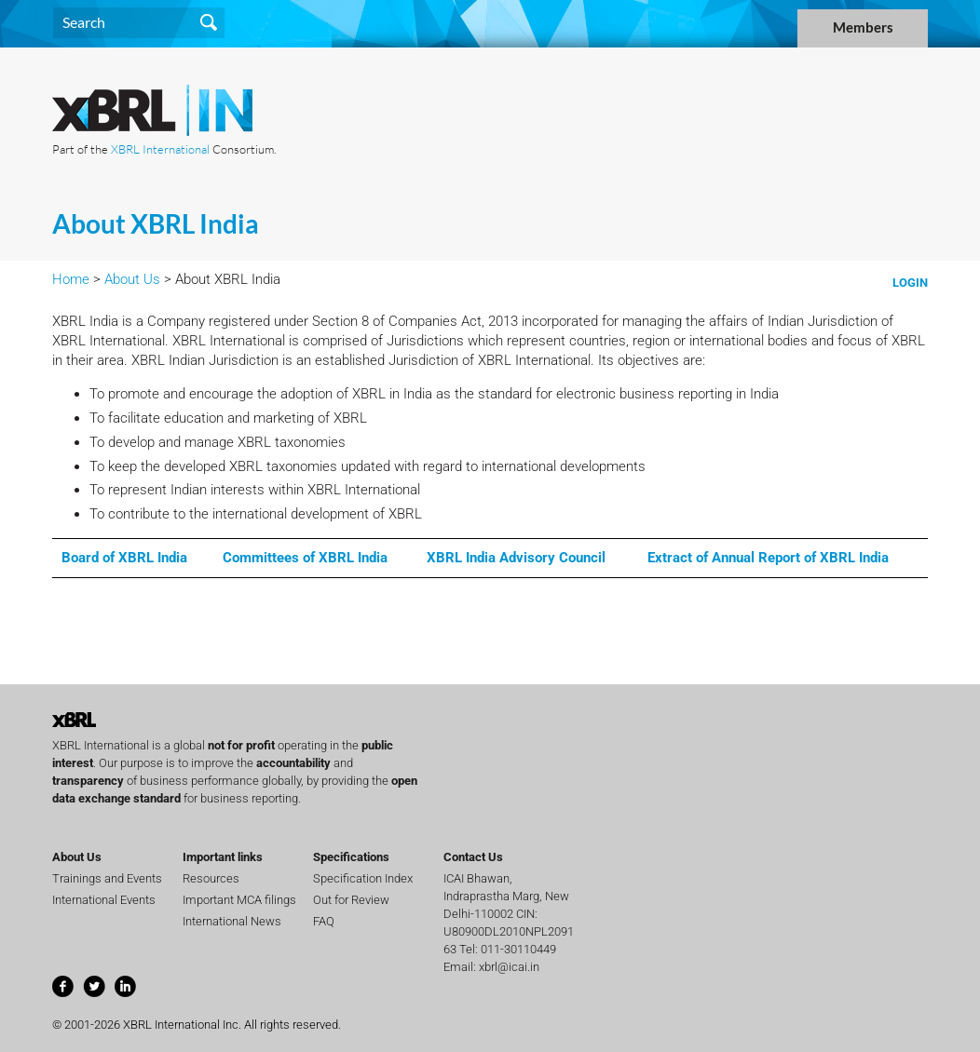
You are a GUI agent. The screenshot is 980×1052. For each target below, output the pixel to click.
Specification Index (363, 878)
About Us (132, 279)
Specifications (351, 857)
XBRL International (160, 149)
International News (232, 921)
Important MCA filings (239, 900)
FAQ (323, 921)
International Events (104, 900)
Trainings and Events (107, 878)
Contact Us (473, 857)
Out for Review (351, 900)
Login (910, 283)
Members (863, 27)
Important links (223, 857)
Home (70, 279)
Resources (211, 878)
